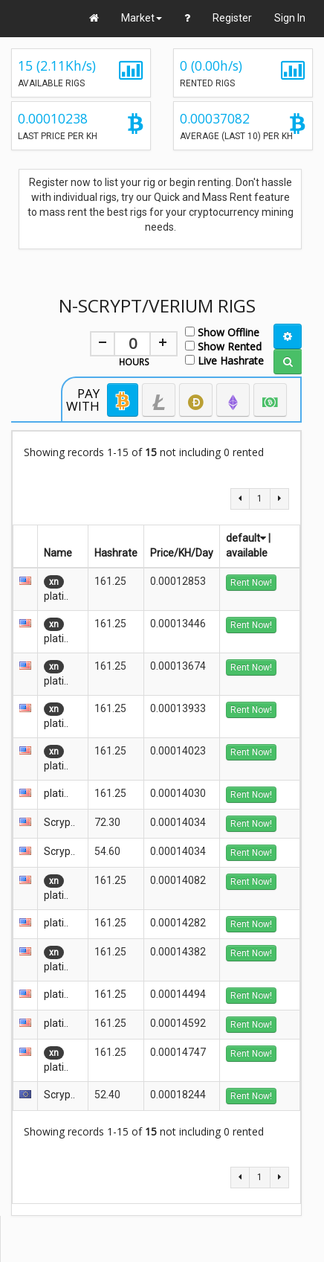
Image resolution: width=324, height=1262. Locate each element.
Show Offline (222, 331)
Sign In (289, 18)
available (247, 553)
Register (232, 18)
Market (141, 18)
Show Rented (223, 345)
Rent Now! (251, 582)
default (246, 538)
